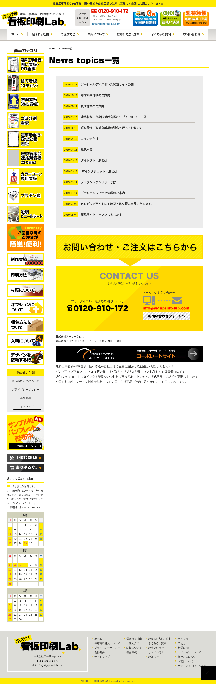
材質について (185, 647)
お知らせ (153, 656)
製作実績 (131, 652)
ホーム (98, 638)
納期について (134, 647)
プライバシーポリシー (25, 389)
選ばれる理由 (134, 638)
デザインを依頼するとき (192, 665)
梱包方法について (188, 656)
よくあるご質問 (157, 643)
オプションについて (189, 652)
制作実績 (183, 638)
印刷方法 (183, 643)
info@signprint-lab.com (105, 23)
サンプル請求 (156, 652)
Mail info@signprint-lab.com (47, 665)
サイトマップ (25, 406)
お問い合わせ (156, 647)
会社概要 (25, 398)
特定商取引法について (25, 381)
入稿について (185, 661)
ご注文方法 (132, 643)
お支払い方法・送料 (159, 638)
